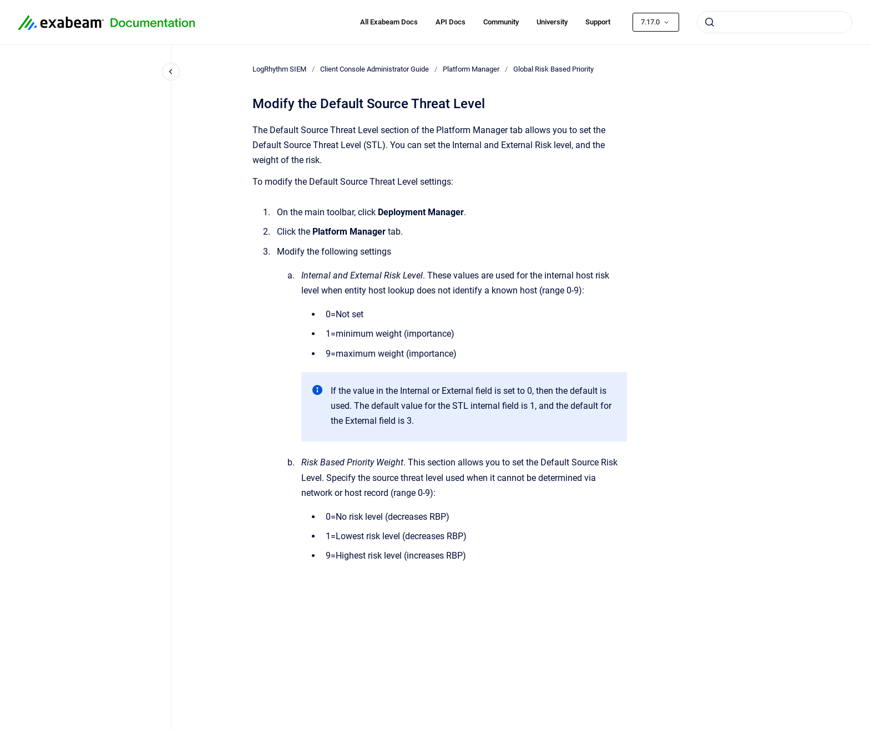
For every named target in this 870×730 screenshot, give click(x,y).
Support (597, 22)
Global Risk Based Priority (553, 69)
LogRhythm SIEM (279, 69)
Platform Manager (471, 69)
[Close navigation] (171, 71)
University (552, 22)
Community (501, 22)
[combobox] (774, 22)
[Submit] (710, 22)
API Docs (451, 22)
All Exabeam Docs (389, 22)
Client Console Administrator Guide (374, 69)
